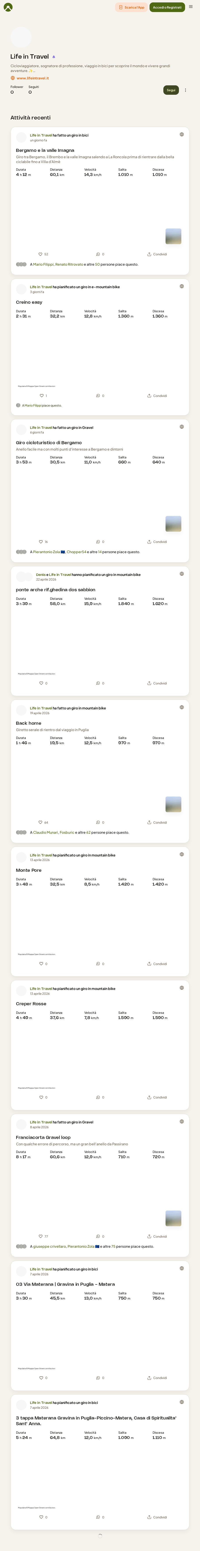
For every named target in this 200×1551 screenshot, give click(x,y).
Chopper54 (76, 551)
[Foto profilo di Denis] (21, 577)
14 (100, 551)
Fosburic (67, 832)
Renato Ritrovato (69, 264)
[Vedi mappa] (173, 236)
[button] (131, 7)
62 (88, 832)
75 (113, 1246)
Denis (41, 575)
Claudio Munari (45, 832)
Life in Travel (30, 57)
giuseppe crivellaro (49, 1246)
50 (97, 264)
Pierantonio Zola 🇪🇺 (49, 551)
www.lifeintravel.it (33, 78)
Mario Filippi (43, 264)
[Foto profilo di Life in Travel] (21, 37)
